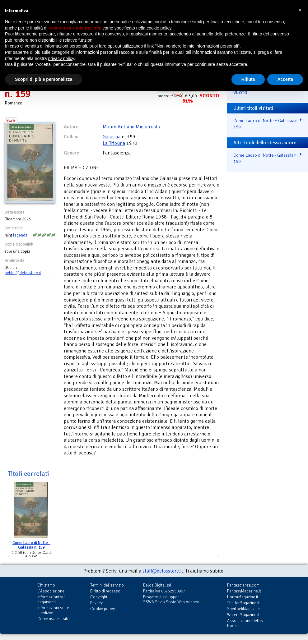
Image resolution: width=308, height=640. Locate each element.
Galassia (111, 137)
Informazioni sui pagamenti (51, 599)
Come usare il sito (53, 618)
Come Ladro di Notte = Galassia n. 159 (266, 124)
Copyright (98, 597)
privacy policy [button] (61, 58)
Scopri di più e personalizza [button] (43, 79)
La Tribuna (114, 143)
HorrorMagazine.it (242, 597)
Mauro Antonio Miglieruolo (131, 127)
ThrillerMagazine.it (243, 602)
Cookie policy (102, 608)
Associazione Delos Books (245, 623)
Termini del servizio (107, 585)
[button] (300, 10)
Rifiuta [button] (248, 79)
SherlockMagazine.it (245, 608)
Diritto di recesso (105, 591)
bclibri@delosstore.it (23, 272)
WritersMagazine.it (243, 614)
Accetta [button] (285, 79)
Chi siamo (46, 585)
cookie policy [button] (159, 27)
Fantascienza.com (243, 585)
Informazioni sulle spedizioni (53, 610)
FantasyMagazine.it (244, 591)
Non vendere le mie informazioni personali (197, 46)
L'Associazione (50, 591)
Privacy (96, 602)
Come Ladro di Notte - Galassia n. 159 (31, 545)
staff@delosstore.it (162, 571)
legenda (20, 235)
